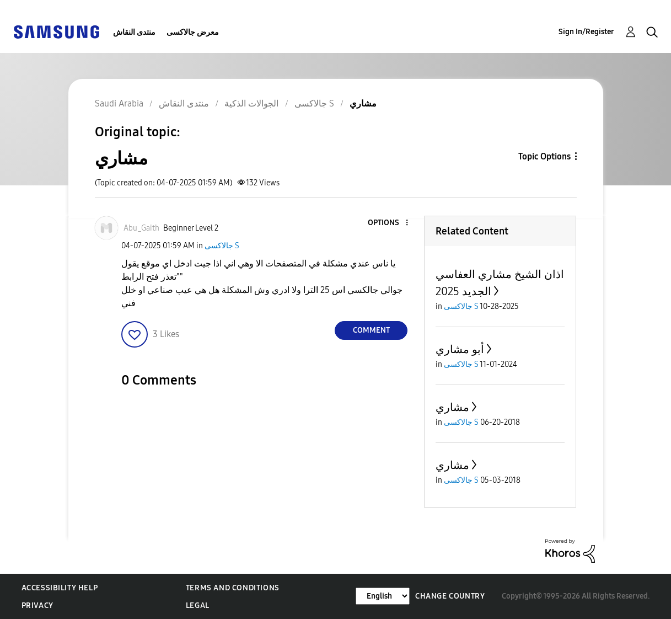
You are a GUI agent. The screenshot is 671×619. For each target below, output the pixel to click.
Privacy (37, 605)
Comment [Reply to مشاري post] (371, 330)
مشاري (452, 407)
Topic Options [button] (544, 156)
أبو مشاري (460, 349)
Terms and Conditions (233, 588)
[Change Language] (383, 596)
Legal (198, 605)
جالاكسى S (222, 245)
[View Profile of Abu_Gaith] (141, 228)
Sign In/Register (586, 31)
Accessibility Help (60, 588)
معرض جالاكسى (193, 32)
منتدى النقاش (134, 32)
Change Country (450, 596)
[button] (388, 223)
